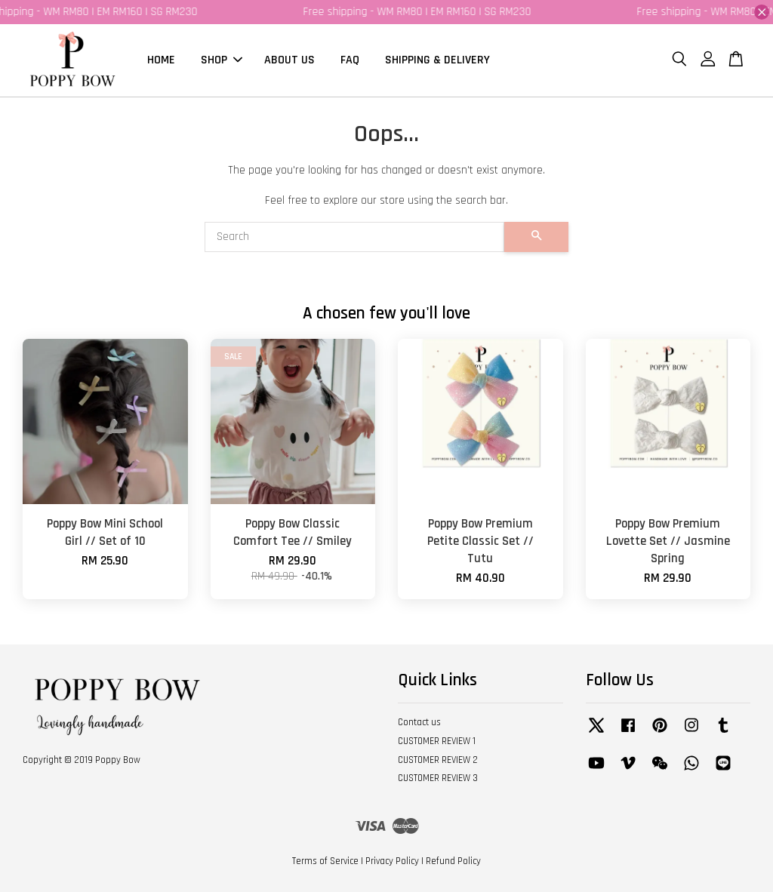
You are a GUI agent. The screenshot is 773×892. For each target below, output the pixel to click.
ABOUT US (289, 60)
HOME (161, 60)
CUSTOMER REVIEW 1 (437, 741)
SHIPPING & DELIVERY (437, 60)
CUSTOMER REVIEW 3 (438, 779)
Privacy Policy (392, 861)
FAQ (349, 60)
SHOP (221, 60)
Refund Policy (453, 861)
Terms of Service (325, 861)
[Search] (354, 237)
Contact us (419, 722)
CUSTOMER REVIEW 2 (438, 760)
